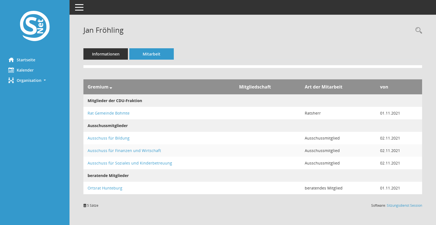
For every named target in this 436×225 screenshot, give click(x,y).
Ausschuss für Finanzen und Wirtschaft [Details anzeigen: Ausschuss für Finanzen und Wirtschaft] (124, 150)
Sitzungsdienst (404, 205)
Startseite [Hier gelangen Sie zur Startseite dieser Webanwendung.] (21, 59)
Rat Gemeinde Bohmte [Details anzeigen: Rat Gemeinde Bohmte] (109, 113)
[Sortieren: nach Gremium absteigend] (111, 87)
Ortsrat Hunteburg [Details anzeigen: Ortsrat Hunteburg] (105, 188)
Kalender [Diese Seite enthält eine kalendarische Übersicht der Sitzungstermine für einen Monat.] (21, 70)
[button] (35, 80)
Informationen (106, 54)
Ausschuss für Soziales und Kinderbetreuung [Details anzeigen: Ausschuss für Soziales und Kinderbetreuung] (130, 163)
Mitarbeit (151, 54)
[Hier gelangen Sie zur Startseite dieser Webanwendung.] (35, 27)
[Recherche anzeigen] (417, 30)
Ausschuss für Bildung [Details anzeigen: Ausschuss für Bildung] (109, 138)
